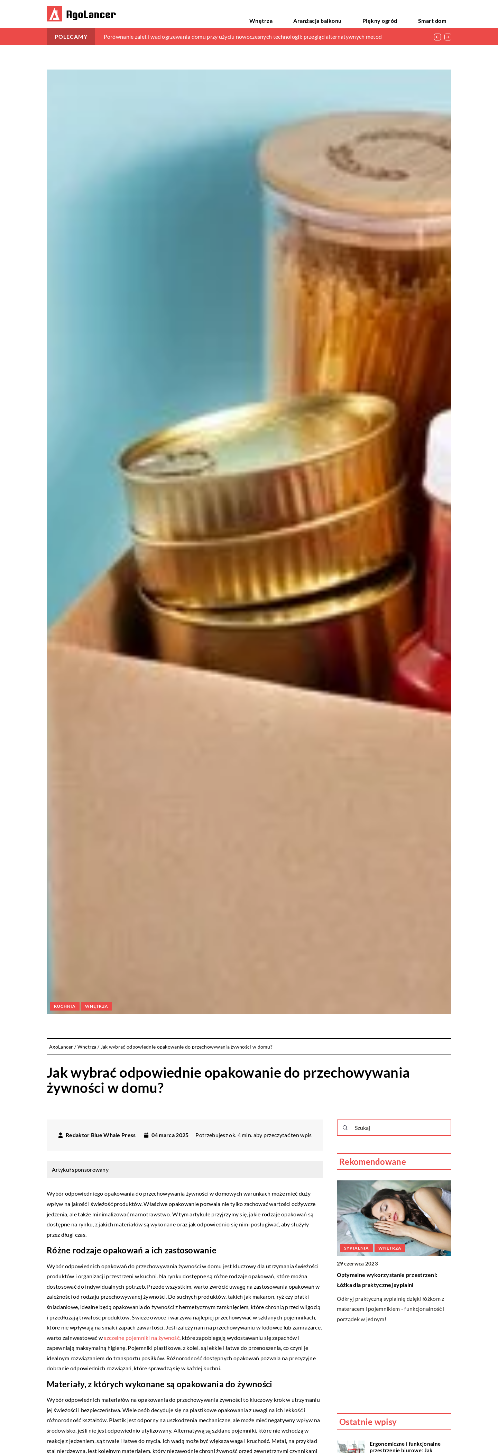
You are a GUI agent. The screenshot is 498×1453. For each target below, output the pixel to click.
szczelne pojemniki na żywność (141, 1337)
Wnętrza (313, 14)
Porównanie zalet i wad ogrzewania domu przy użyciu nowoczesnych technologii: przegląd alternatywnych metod (243, 36)
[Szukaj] (345, 1128)
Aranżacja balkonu (355, 14)
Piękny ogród (401, 14)
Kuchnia (65, 1006)
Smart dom (438, 14)
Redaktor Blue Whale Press (101, 1135)
